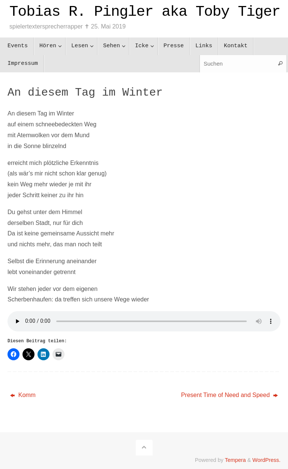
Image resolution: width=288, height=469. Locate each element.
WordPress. (266, 460)
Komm (23, 395)
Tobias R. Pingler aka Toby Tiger (144, 12)
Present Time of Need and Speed (229, 395)
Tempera (235, 460)
